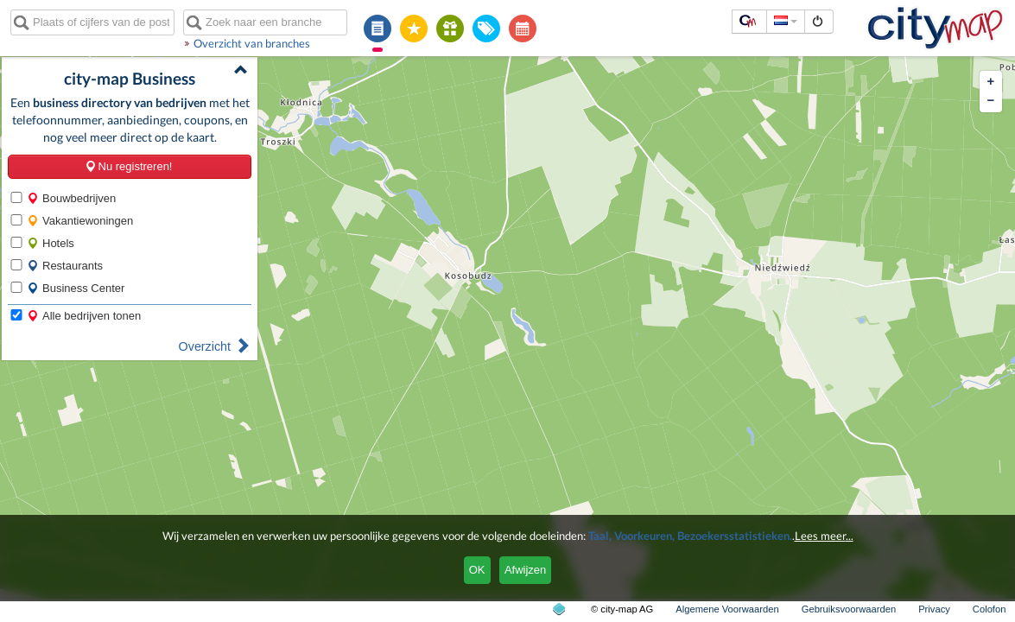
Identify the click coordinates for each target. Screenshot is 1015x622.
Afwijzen (525, 569)
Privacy (934, 609)
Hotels (50, 243)
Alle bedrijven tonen (84, 315)
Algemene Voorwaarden (727, 609)
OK (477, 569)
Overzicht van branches (251, 43)
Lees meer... (824, 536)
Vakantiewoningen (80, 220)
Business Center (75, 288)
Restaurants (65, 265)
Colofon (989, 609)
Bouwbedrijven (71, 198)
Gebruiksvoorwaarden (849, 609)
